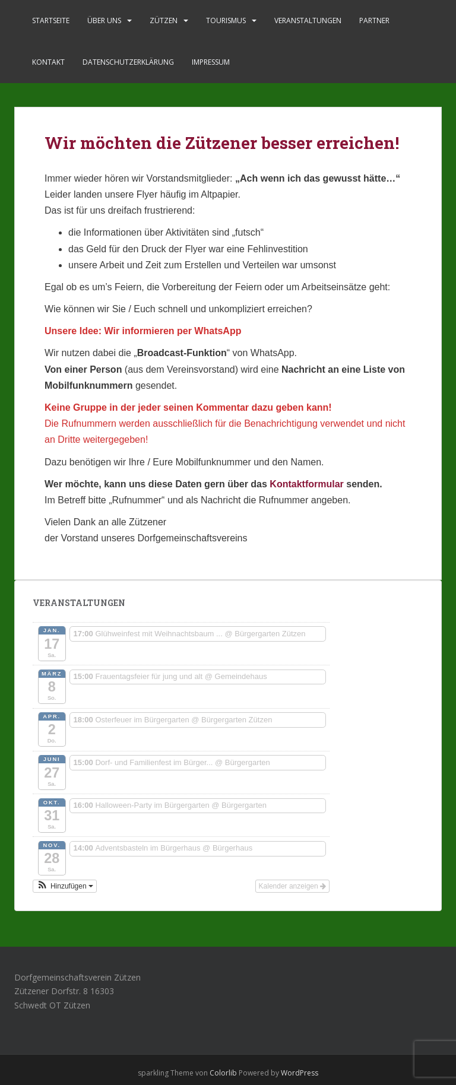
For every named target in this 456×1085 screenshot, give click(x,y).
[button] (64, 886)
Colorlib (223, 1073)
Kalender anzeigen (292, 886)
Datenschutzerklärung (128, 62)
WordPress (299, 1073)
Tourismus (226, 20)
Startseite (50, 20)
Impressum (211, 62)
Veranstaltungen (307, 20)
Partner (374, 20)
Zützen (164, 20)
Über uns (104, 20)
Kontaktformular (306, 484)
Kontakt (48, 62)
